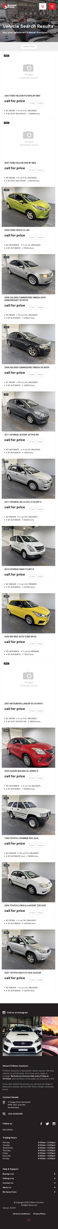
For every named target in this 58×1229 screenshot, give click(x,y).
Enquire (40, 103)
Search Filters (29, 46)
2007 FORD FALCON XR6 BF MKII (20, 163)
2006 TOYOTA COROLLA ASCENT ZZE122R (25, 905)
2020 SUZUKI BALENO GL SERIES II (21, 771)
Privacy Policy (39, 1214)
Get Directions (13, 1107)
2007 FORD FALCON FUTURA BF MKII (22, 96)
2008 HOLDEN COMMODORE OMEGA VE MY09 (26, 367)
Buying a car (8, 1174)
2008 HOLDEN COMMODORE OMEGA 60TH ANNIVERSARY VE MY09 (25, 298)
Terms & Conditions (21, 1214)
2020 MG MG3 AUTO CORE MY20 (20, 636)
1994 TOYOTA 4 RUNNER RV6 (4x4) (21, 838)
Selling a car (8, 1178)
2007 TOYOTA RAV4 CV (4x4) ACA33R (22, 973)
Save (32, 103)
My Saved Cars (9, 1192)
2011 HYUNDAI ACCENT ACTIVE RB (21, 434)
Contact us (8, 1183)
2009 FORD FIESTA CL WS (16, 230)
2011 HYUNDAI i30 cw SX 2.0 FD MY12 (23, 502)
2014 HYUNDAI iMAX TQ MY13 (19, 569)
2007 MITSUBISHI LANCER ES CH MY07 (23, 703)
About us (7, 1187)
